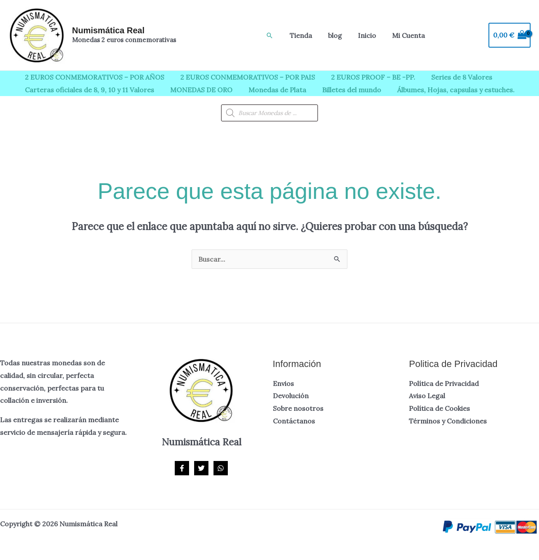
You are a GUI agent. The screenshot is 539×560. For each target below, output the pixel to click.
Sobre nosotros (298, 408)
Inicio (361, 35)
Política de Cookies (439, 408)
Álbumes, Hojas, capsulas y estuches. (444, 90)
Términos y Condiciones (448, 421)
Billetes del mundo (342, 90)
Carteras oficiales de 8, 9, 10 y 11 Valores (88, 90)
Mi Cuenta (399, 35)
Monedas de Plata (271, 90)
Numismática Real (108, 30)
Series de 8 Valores (452, 77)
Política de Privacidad (444, 383)
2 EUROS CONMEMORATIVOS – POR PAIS (243, 77)
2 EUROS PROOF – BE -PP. (367, 77)
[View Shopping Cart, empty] (509, 35)
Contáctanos (294, 421)
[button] (269, 35)
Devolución (291, 395)
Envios (283, 383)
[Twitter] (201, 468)
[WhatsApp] (220, 468)
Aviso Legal (427, 395)
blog (331, 35)
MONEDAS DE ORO (197, 90)
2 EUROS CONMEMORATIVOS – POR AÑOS (93, 77)
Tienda (299, 35)
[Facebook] (182, 468)
